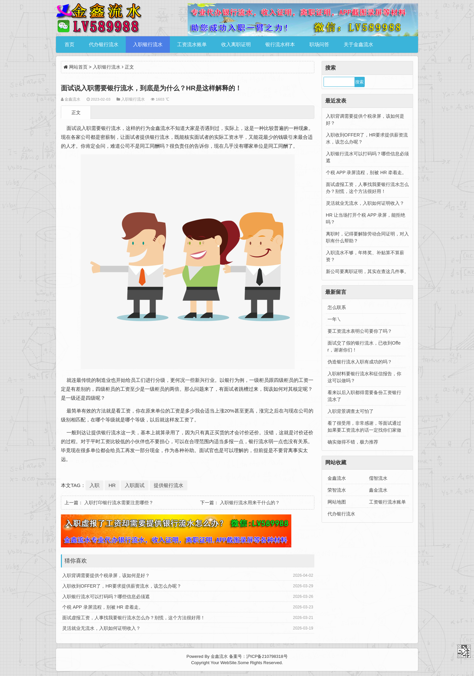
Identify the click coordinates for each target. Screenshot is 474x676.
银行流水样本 (280, 44)
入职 (94, 485)
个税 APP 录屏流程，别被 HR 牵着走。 (102, 607)
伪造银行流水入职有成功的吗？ (360, 361)
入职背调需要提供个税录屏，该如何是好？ (106, 575)
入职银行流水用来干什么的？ (250, 502)
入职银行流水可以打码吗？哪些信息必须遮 (106, 596)
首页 (69, 44)
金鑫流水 (337, 478)
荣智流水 (337, 490)
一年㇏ (334, 319)
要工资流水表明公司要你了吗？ (360, 331)
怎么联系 (337, 307)
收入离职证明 (236, 44)
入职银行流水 (148, 44)
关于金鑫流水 (358, 44)
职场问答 (319, 44)
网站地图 (337, 502)
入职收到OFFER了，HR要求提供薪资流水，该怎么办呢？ (121, 586)
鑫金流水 (378, 490)
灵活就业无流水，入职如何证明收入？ (101, 628)
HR (112, 485)
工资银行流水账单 (387, 502)
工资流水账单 (192, 44)
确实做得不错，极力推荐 (353, 442)
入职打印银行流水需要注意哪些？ (118, 502)
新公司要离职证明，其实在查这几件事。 (367, 271)
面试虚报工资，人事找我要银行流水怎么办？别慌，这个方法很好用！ (133, 617)
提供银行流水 (168, 485)
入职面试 (135, 485)
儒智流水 (378, 478)
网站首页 (78, 67)
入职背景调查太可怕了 (351, 411)
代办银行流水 (103, 44)
